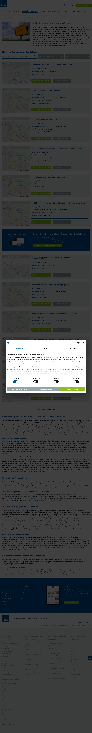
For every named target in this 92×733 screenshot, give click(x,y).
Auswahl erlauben (46, 389)
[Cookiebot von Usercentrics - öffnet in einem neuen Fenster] (77, 343)
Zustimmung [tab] (19, 348)
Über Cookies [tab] (73, 348)
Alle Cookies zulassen (72, 389)
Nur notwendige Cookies (20, 389)
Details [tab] (46, 348)
